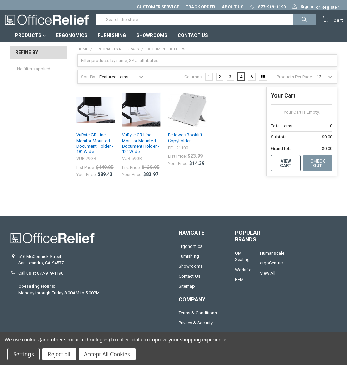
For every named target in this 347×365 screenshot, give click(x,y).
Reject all (59, 354)
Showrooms (151, 41)
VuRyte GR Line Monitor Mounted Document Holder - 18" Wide (94, 149)
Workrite (243, 275)
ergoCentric (271, 268)
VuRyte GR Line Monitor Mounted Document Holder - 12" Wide (140, 149)
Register (330, 7)
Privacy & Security (196, 328)
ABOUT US (232, 6)
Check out (317, 169)
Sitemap (187, 292)
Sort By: (88, 82)
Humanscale (272, 258)
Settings (23, 354)
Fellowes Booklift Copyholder (185, 143)
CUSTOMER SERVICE (158, 6)
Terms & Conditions (198, 318)
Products (30, 41)
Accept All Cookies (107, 354)
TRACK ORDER (200, 6)
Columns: (193, 82)
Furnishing (112, 41)
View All (267, 278)
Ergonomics (71, 41)
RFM (239, 285)
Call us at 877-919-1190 (40, 278)
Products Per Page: (295, 82)
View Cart (285, 169)
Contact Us (193, 41)
